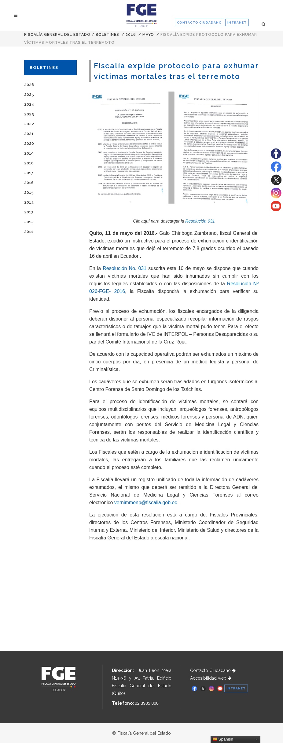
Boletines (107, 34)
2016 (131, 34)
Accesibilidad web (210, 678)
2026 (29, 84)
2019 (29, 153)
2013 (29, 212)
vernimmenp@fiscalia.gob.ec (145, 502)
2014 (29, 202)
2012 (29, 222)
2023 (29, 114)
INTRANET (237, 22)
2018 (29, 163)
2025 (29, 94)
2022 (29, 124)
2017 (28, 173)
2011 (28, 231)
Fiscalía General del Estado (57, 34)
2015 (29, 192)
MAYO (148, 34)
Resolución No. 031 (124, 268)
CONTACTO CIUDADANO (199, 22)
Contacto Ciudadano (213, 670)
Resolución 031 (200, 221)
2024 (29, 104)
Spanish (222, 739)
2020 (29, 143)
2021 (29, 133)
